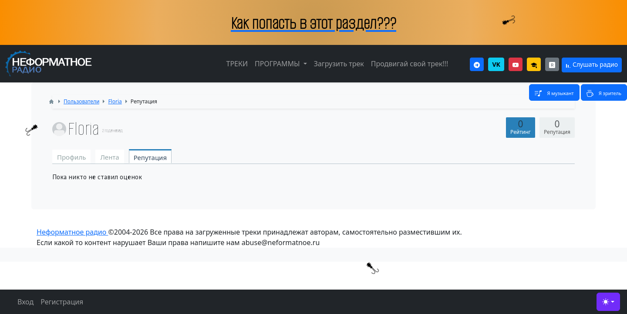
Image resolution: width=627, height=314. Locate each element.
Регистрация (61, 302)
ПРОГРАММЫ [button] (278, 63)
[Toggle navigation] (554, 92)
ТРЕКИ (237, 63)
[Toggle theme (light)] (608, 302)
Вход (25, 302)
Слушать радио (592, 64)
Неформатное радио (72, 232)
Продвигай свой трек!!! (409, 63)
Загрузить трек (339, 63)
